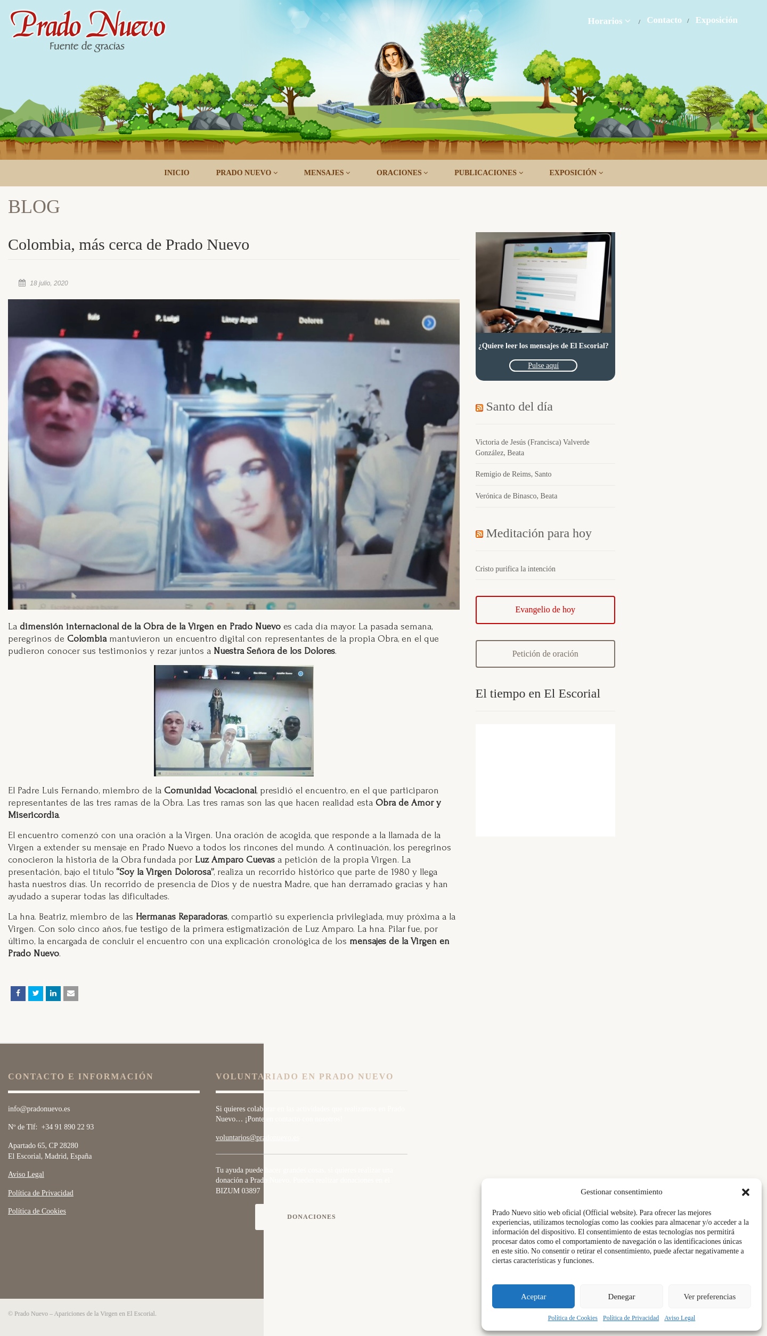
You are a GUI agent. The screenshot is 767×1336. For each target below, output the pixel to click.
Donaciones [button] (311, 1216)
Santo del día (519, 406)
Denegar (621, 1296)
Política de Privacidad (631, 1318)
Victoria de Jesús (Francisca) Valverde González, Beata (533, 447)
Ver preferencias (709, 1296)
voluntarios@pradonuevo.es (257, 1138)
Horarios (609, 21)
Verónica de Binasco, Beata (517, 496)
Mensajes (327, 173)
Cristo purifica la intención (516, 569)
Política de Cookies (573, 1318)
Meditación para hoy (539, 533)
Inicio (176, 173)
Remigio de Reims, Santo (514, 474)
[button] (745, 1192)
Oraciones (402, 173)
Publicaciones (488, 173)
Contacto (664, 20)
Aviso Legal (679, 1318)
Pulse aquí (543, 366)
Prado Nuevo (247, 173)
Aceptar (533, 1296)
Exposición (717, 20)
